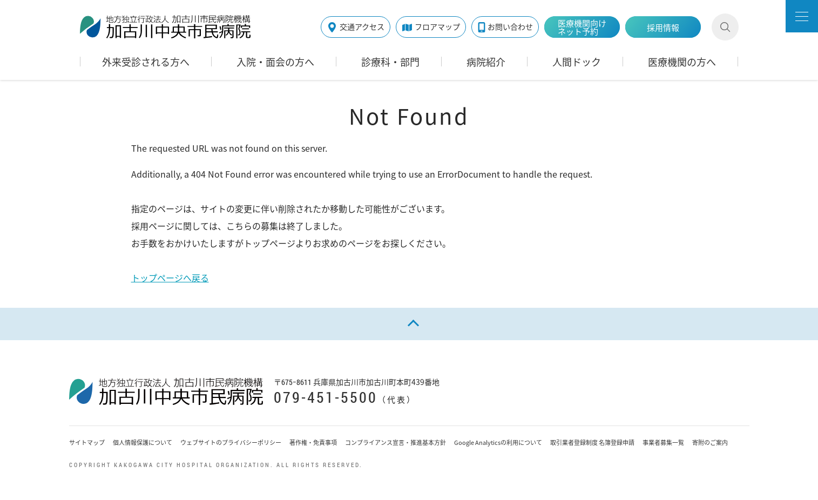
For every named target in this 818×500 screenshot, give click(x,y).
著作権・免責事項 (313, 442)
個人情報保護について (142, 442)
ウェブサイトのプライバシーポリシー (230, 442)
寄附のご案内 (710, 442)
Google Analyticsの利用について (498, 442)
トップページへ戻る (170, 277)
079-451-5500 (325, 397)
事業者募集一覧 (663, 442)
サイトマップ (87, 442)
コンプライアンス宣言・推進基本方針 (395, 442)
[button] (802, 16)
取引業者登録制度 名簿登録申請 (592, 442)
